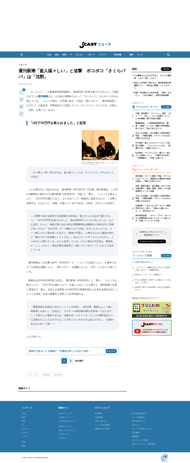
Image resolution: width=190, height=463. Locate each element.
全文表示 (79, 361)
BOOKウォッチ (64, 426)
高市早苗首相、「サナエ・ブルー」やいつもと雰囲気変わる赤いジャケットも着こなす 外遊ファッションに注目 (152, 218)
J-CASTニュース (65, 413)
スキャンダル (33, 375)
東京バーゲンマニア (66, 430)
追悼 (134, 69)
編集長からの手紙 (102, 429)
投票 (23, 442)
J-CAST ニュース (95, 44)
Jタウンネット (64, 434)
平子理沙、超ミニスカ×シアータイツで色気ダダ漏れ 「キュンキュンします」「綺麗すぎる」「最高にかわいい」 (152, 145)
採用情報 (98, 417)
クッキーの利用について (142, 429)
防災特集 (117, 55)
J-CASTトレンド (65, 417)
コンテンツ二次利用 (140, 440)
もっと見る (166, 107)
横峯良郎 (46, 375)
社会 (49, 55)
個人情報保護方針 (139, 413)
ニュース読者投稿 (102, 425)
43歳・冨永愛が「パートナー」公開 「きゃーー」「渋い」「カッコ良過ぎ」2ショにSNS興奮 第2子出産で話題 (153, 116)
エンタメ (79, 55)
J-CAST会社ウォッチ (67, 421)
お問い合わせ (100, 421)
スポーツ (91, 55)
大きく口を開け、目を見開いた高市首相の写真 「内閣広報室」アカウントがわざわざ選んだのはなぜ (152, 135)
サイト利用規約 (138, 417)
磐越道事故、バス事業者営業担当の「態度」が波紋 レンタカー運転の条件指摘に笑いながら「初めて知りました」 (152, 125)
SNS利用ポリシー (139, 421)
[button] (21, 54)
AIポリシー (136, 425)
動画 (131, 55)
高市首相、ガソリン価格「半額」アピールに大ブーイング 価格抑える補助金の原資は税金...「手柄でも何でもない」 (152, 178)
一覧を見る (166, 69)
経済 (64, 55)
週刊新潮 (43, 96)
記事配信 (135, 436)
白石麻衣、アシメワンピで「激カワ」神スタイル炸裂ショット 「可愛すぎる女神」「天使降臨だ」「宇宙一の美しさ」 (152, 155)
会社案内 (98, 413)
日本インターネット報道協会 (144, 444)
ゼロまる (62, 438)
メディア (102, 55)
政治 (57, 55)
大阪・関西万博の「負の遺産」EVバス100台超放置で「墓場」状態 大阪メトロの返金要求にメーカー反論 (152, 188)
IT (71, 55)
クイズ (140, 55)
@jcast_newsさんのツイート (145, 298)
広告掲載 (135, 432)
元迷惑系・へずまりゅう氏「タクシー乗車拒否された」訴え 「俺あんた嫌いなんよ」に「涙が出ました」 (152, 208)
